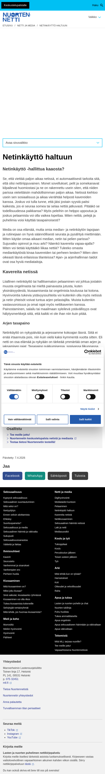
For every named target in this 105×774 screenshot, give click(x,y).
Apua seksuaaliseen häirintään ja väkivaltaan (78, 519)
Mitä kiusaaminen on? (14, 481)
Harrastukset (61, 473)
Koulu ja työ (62, 433)
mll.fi (5, 577)
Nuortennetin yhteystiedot (18, 590)
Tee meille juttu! (20, 329)
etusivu (8, 25)
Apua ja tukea (63, 492)
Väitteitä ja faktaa (12, 439)
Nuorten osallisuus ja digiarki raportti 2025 (38, 299)
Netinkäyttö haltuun (53, 25)
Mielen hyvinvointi (12, 524)
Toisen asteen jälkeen (66, 452)
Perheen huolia (11, 468)
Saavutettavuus (52, 731)
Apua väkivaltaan (63, 524)
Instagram (13, 628)
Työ (56, 456)
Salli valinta (52, 419)
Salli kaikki (85, 419)
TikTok (11, 624)
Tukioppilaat (61, 439)
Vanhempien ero (11, 464)
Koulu (58, 443)
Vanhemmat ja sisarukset (16, 460)
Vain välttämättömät (19, 419)
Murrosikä (8, 519)
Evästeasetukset (52, 736)
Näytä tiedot (87, 408)
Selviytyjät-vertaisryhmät (15, 502)
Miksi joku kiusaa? (12, 485)
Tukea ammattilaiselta (66, 511)
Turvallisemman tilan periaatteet (21, 603)
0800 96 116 (14, 702)
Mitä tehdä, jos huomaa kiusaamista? (22, 507)
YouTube (12, 632)
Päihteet (7, 532)
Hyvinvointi (9, 528)
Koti (57, 477)
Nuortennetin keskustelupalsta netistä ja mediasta (43, 312)
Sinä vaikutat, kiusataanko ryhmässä (22, 490)
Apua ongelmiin (63, 515)
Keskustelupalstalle (15, 5)
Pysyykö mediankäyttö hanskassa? (32, 287)
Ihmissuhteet (18, 280)
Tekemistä (61, 530)
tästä (28, 658)
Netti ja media (26, 25)
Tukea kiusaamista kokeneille (18, 498)
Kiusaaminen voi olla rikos (16, 494)
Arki (57, 463)
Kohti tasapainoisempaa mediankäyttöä (35, 284)
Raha (57, 485)
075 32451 (12, 574)
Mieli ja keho (18, 276)
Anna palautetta (12, 596)
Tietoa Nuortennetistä (15, 584)
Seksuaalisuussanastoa (15, 435)
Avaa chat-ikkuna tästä (16, 719)
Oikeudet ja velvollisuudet (68, 481)
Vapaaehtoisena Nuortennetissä (71, 545)
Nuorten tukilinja (63, 502)
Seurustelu (8, 456)
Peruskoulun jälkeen (65, 447)
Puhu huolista (62, 506)
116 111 (11, 684)
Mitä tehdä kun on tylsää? (68, 468)
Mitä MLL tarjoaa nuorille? (68, 536)
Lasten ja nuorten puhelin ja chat (30, 316)
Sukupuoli (8, 431)
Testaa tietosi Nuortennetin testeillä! (32, 337)
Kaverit (7, 452)
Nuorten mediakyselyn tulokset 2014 (33, 291)
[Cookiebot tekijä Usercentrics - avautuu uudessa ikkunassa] (86, 352)
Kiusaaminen (11, 475)
